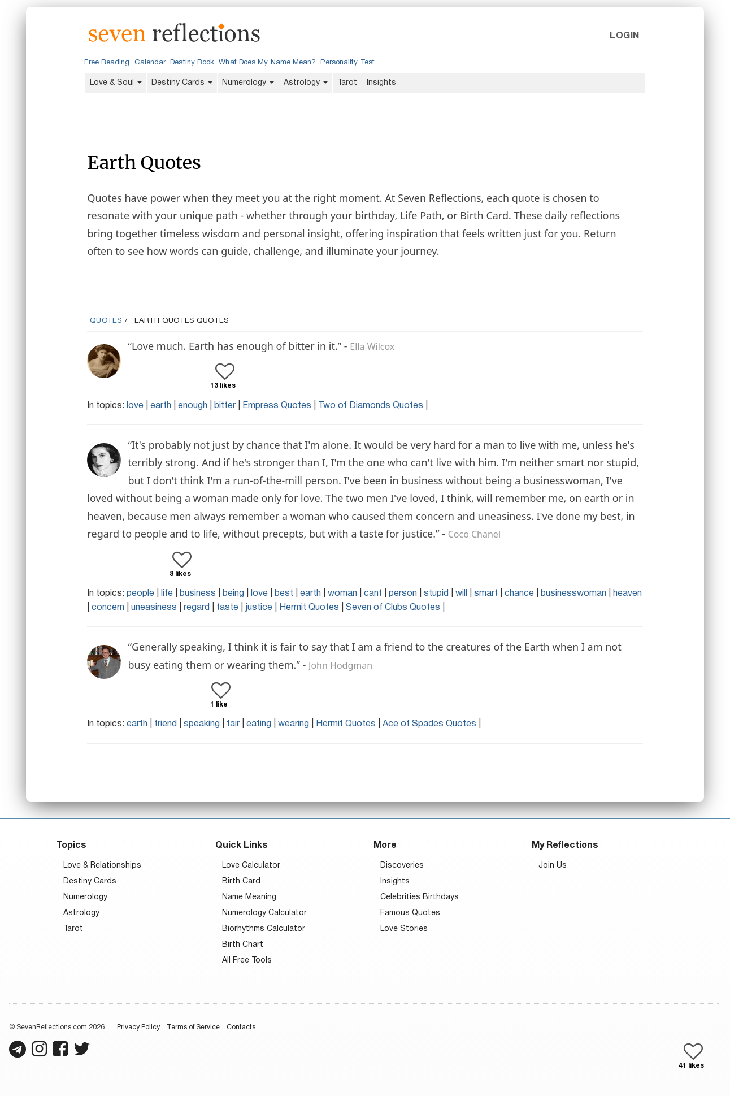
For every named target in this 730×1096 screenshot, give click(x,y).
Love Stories (404, 929)
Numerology (248, 82)
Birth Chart (242, 944)
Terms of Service (193, 1027)
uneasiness (154, 608)
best (284, 593)
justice (258, 608)
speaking (202, 724)
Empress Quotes (276, 406)
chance (519, 593)
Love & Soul (116, 82)
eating (258, 724)
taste (227, 608)
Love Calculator (251, 865)
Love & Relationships (102, 865)
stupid (436, 593)
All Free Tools (247, 960)
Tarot (347, 82)
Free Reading (106, 62)
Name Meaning (249, 897)
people (140, 593)
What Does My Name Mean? (267, 62)
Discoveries (402, 865)
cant (373, 593)
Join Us (552, 865)
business (198, 593)
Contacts (241, 1027)
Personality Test (347, 62)
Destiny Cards (181, 82)
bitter (225, 406)
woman (342, 593)
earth (160, 406)
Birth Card (241, 881)
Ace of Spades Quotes (429, 724)
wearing (293, 724)
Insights (381, 82)
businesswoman (573, 593)
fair (233, 724)
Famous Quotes (410, 913)
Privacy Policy (138, 1027)
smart (486, 593)
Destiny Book (192, 62)
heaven (627, 593)
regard (197, 608)
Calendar (150, 62)
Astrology (306, 82)
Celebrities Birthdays (419, 897)
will (461, 593)
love (135, 406)
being (233, 593)
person (403, 593)
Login (624, 36)
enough (192, 406)
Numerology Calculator (264, 913)
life (167, 593)
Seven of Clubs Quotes (393, 608)
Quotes (106, 321)
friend (165, 724)
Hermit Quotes (309, 608)
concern (108, 608)
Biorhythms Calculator (263, 929)
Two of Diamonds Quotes (370, 406)
